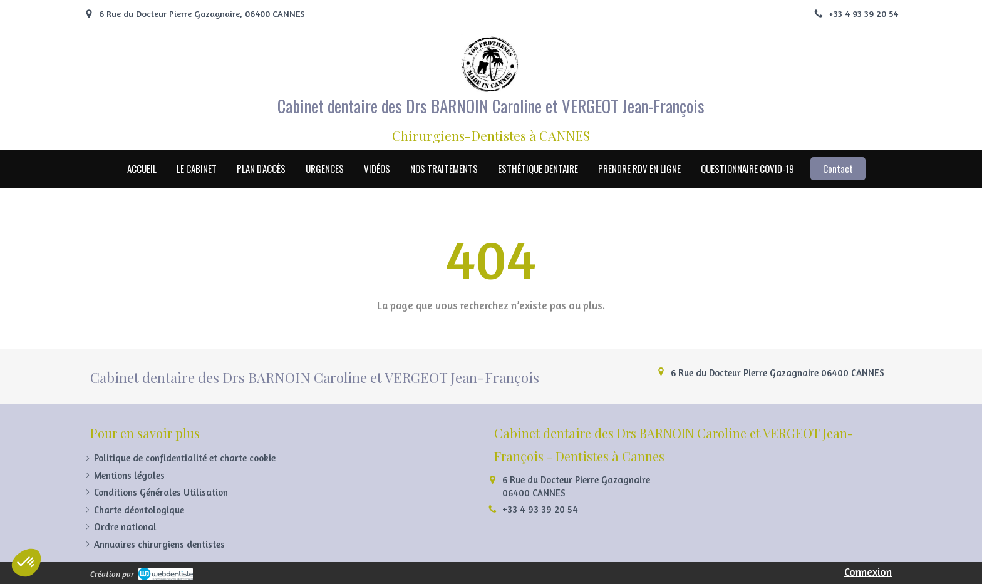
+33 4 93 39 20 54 (540, 509)
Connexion (868, 571)
